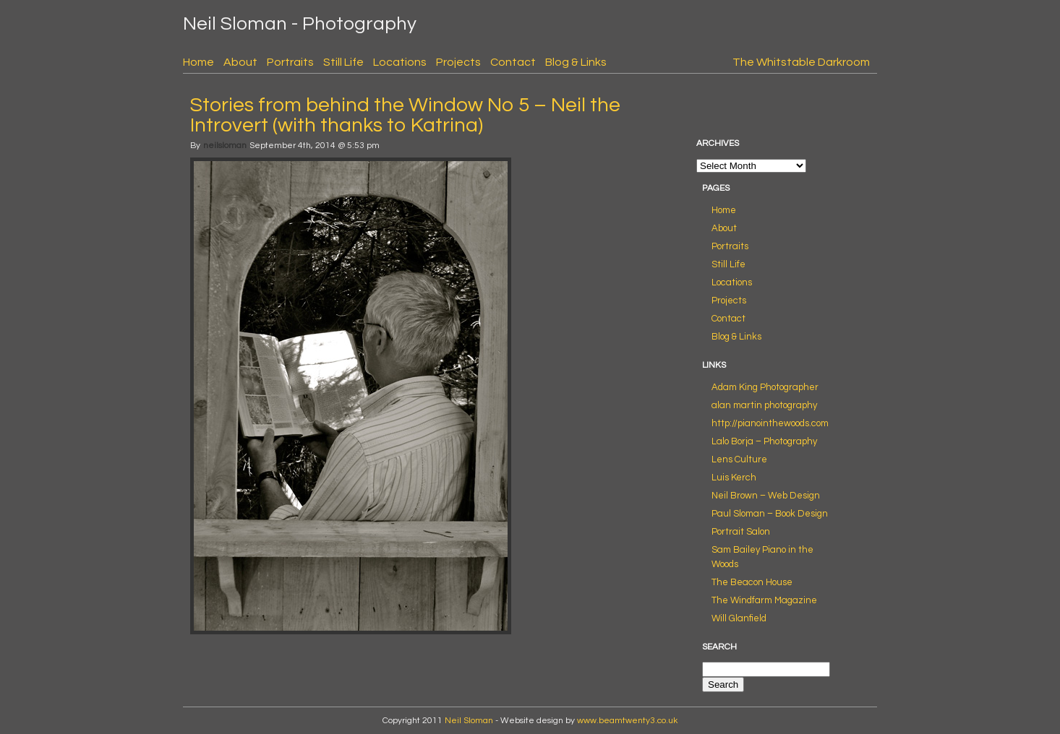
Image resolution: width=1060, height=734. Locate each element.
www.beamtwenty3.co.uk (627, 720)
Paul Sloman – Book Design (769, 514)
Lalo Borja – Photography (764, 441)
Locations (400, 62)
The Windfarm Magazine (764, 600)
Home (198, 62)
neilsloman (225, 145)
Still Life (343, 62)
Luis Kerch (733, 477)
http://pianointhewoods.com (770, 423)
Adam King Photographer (764, 387)
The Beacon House (751, 582)
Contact (513, 62)
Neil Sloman (469, 720)
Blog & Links (576, 62)
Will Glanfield (738, 618)
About (240, 62)
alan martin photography (764, 405)
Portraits (290, 62)
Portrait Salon (740, 532)
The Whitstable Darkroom (801, 62)
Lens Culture (739, 459)
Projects (458, 62)
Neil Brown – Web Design (765, 496)
